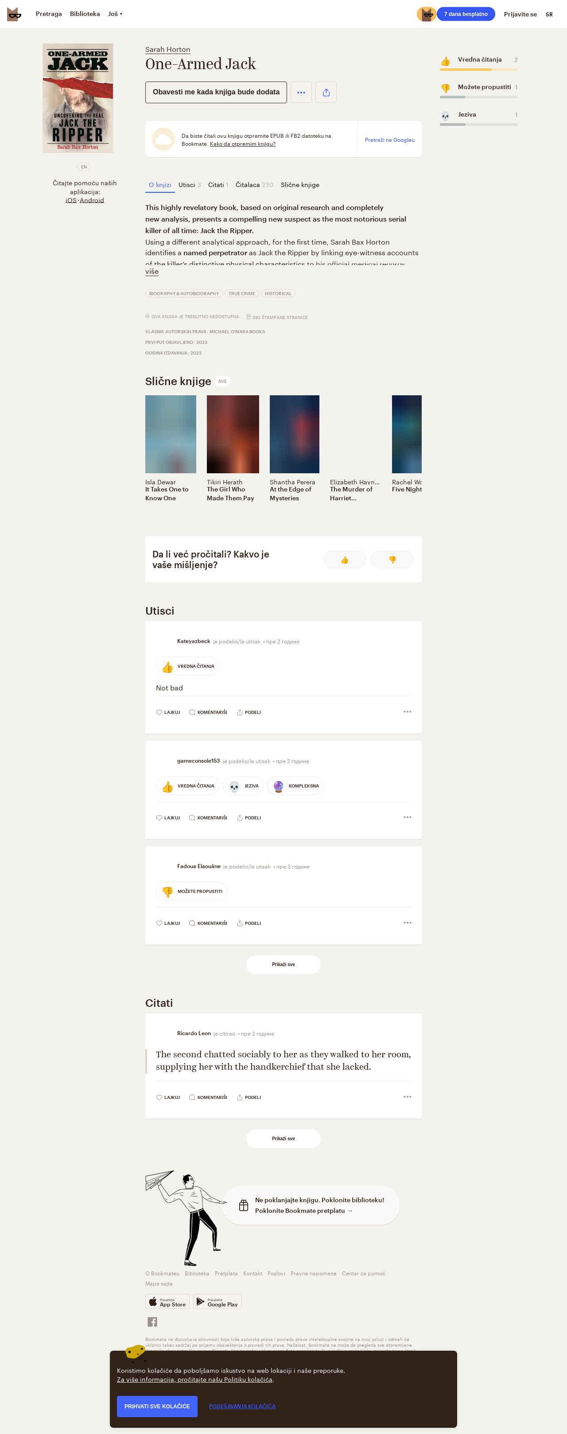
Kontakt (252, 1272)
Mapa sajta (159, 1282)
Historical (278, 293)
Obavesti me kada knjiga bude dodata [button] (216, 92)
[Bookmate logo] (14, 14)
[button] (301, 92)
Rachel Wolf (409, 481)
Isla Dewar (160, 481)
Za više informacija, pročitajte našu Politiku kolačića (194, 1378)
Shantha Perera (292, 481)
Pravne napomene (314, 1272)
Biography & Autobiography (184, 293)
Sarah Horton (167, 48)
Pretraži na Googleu (390, 139)
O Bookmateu (162, 1272)
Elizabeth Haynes (355, 481)
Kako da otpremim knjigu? (243, 143)
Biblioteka (197, 1272)
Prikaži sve (283, 964)
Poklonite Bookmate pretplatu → (304, 1210)
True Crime (242, 293)
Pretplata (226, 1272)
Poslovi (276, 1272)
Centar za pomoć (363, 1272)
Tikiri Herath (225, 481)
